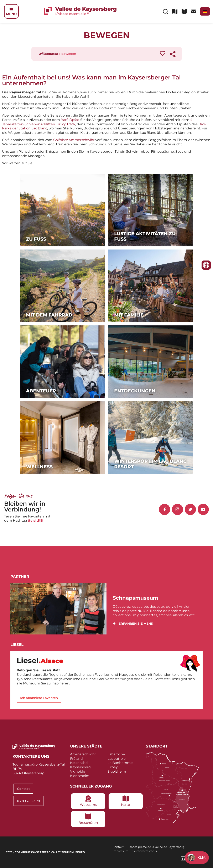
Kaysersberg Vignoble (80, 769)
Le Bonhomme (120, 763)
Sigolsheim (117, 771)
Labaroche (116, 754)
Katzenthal (79, 763)
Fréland (76, 759)
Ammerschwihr (83, 754)
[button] (133, 623)
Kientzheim (79, 776)
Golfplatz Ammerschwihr (73, 140)
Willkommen (48, 53)
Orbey (113, 767)
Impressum (120, 851)
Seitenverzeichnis (145, 851)
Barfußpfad (70, 120)
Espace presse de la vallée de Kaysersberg (156, 847)
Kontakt (118, 847)
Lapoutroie (117, 759)
